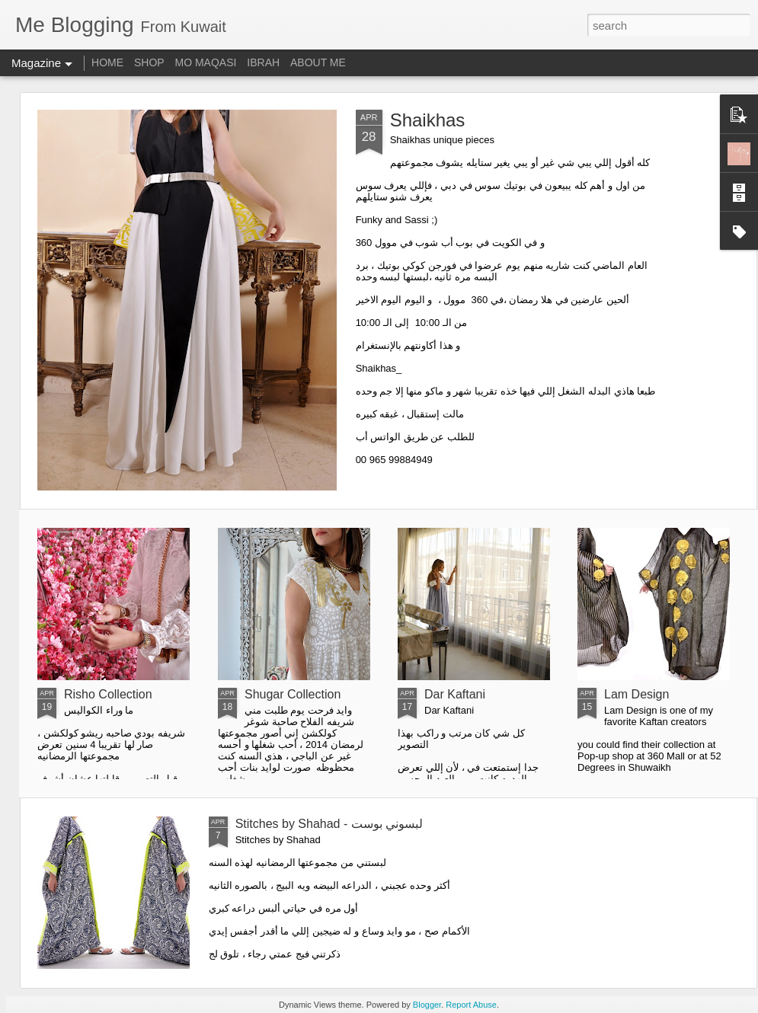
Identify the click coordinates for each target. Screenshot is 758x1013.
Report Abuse (471, 1004)
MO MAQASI (206, 62)
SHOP (149, 62)
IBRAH (263, 62)
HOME (107, 62)
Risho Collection (108, 694)
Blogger (427, 1004)
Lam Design (636, 694)
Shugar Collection (293, 694)
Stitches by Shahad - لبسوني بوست (329, 823)
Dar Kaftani (454, 694)
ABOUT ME (318, 62)
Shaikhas (427, 120)
